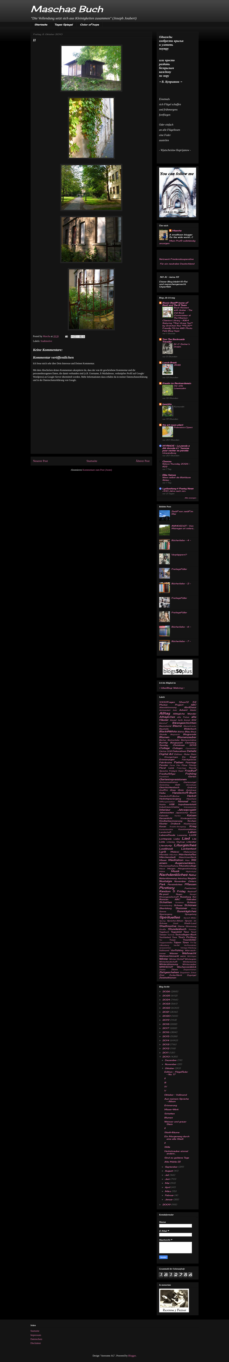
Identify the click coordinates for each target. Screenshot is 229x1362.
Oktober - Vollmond (175, 1094)
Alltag (164, 713)
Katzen (191, 815)
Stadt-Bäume (171, 1132)
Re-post (163, 894)
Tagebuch (164, 932)
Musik (175, 871)
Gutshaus (191, 790)
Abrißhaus (190, 707)
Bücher (162, 740)
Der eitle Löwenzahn (180, 387)
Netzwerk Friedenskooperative (176, 259)
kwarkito (167, 404)
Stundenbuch (177, 929)
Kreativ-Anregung (178, 827)
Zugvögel (191, 975)
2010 (166, 1056)
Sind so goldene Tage (176, 1157)
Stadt (175, 923)
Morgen (171, 868)
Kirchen (191, 821)
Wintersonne (189, 962)
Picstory (166, 888)
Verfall (176, 945)
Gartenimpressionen (172, 779)
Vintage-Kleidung (188, 948)
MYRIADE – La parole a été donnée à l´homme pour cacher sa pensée (176, 448)
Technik (170, 935)
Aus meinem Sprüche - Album (176, 1100)
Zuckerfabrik (175, 975)
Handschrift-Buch (184, 792)
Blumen (164, 737)
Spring (162, 921)
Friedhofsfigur (167, 773)
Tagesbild (176, 932)
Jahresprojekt (187, 809)
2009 (166, 1204)
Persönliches (175, 884)
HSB (171, 804)
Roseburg (185, 896)
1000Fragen (167, 702)
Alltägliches (167, 716)
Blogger (132, 1355)
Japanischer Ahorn (186, 813)
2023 (166, 1003)
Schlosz (191, 902)
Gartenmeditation (168, 782)
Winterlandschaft (168, 962)
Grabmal (191, 787)
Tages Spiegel (63, 24)
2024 (166, 999)
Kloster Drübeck (169, 823)
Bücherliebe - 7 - (181, 641)
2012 (166, 1048)
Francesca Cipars (183, 427)
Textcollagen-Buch (185, 934)
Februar (169, 1195)
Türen (185, 942)
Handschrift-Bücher (169, 796)
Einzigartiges (171, 757)
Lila (194, 838)
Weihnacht (189, 953)
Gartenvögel (189, 782)
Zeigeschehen (189, 970)
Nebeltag (182, 878)
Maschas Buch (67, 8)
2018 (166, 1024)
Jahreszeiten (166, 812)
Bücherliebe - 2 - (181, 583)
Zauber (162, 970)
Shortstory (165, 908)
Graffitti (163, 790)
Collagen (177, 748)
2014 (166, 1040)
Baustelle (164, 729)
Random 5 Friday (172, 891)
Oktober (170, 1068)
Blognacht (175, 734)
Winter (163, 958)
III (165, 1082)
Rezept (193, 894)
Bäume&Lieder (189, 726)
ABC (193, 704)
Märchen (173, 855)
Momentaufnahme (168, 866)
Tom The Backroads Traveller (173, 340)
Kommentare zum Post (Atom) (97, 470)
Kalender (163, 816)
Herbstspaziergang (170, 798)
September (171, 1166)
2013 (166, 1044)
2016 (166, 1032)
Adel (175, 710)
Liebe (176, 838)
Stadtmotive (46, 341)
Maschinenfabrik (187, 857)
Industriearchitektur (169, 807)
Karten (178, 816)
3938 (177, 365)
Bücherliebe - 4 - (181, 540)
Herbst (191, 795)
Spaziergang (165, 914)
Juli (167, 1175)
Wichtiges (191, 956)
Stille (167, 1147)
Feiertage (191, 762)
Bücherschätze (188, 740)
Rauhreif (191, 891)
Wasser (173, 953)
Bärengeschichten (184, 722)
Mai (167, 1183)
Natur (192, 874)
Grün (181, 790)
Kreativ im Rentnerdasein (176, 383)
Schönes (190, 905)
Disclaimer (36, 1343)
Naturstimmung (168, 878)
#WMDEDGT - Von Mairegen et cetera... (182, 527)
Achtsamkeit (164, 710)
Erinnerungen (167, 759)
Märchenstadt (167, 857)
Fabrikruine (165, 762)
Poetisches (190, 888)
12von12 (184, 702)
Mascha (176, 230)
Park (162, 884)
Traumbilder (189, 939)
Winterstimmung (168, 964)
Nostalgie (165, 881)
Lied (186, 838)
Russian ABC (169, 899)
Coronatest (191, 748)
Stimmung (190, 926)
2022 (166, 1008)
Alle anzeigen (190, 498)
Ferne (172, 765)
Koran (162, 826)
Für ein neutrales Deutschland (176, 263)
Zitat (161, 975)
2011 (165, 1052)
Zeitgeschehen (169, 972)
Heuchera (191, 799)
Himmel (183, 801)
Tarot (193, 932)
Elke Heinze (169, 475)
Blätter (180, 732)
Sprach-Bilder (189, 918)
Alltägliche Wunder (184, 713)
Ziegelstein (185, 973)
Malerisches (189, 852)
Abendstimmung (167, 707)
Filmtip (192, 765)
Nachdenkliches (173, 875)
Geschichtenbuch (169, 787)
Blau (187, 731)
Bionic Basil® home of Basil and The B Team (175, 303)
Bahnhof (163, 723)
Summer (192, 929)
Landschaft (165, 832)
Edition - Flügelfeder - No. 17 (176, 1073)
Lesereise (182, 835)
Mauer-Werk (171, 1109)
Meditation (175, 859)
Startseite (40, 24)
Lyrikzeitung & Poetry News (177, 488)
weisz (183, 956)
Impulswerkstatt (187, 804)
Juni (167, 1179)
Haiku (162, 793)
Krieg (192, 826)
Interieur (164, 809)
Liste (162, 841)
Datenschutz (36, 1339)
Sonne (162, 911)
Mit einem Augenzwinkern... (177, 861)
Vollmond (164, 950)
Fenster (163, 765)
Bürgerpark (176, 742)
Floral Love (166, 768)
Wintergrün (190, 959)
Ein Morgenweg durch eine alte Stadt (176, 1137)
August (169, 1171)
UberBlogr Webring (172, 688)
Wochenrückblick (186, 967)
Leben (192, 831)
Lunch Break (169, 362)
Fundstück (164, 777)
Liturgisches (185, 845)
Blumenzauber (186, 737)
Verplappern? (179, 554)
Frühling (190, 773)
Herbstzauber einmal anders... (176, 1152)
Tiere (174, 937)
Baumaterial (165, 726)
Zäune (174, 969)
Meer (187, 860)
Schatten (165, 902)
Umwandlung (169, 453)
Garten (192, 776)
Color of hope (89, 24)
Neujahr (191, 878)
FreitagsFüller (179, 569)
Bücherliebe (173, 740)
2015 (166, 1036)
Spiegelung (190, 914)
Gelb (177, 785)
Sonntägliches (186, 911)
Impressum (36, 1335)
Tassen (162, 934)
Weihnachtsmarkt (169, 956)
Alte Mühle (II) (172, 1161)
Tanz (186, 932)
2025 (166, 995)
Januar (169, 1199)
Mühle (162, 871)
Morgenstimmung (187, 868)
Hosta (162, 804)
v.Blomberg (164, 945)
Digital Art (166, 753)
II (164, 1078)
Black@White (168, 731)
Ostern (192, 881)
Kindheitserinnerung (170, 821)
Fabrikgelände (189, 759)
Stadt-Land (190, 923)
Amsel (173, 720)
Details (191, 751)
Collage (164, 748)
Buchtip (163, 742)
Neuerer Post (40, 460)
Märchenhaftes (187, 854)
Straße (162, 929)
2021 (166, 1012)
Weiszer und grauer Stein (175, 1122)
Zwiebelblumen (167, 977)
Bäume (177, 725)
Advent (183, 710)
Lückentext (188, 848)
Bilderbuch (190, 728)
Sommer (181, 908)
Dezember (171, 1060)
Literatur (191, 841)
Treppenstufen (165, 943)
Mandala (163, 854)
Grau (173, 790)
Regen (179, 894)
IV (165, 1086)
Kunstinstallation (187, 829)
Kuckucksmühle (166, 829)
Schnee (178, 905)
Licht (192, 834)
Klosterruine (190, 824)
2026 (166, 991)
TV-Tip (193, 943)
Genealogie (191, 785)
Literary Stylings (176, 842)
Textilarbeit (165, 937)
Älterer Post (142, 460)
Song (193, 908)
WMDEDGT (166, 967)
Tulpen (177, 942)
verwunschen (165, 948)
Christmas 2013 (184, 745)
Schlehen (179, 902)
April (168, 1187)
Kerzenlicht (165, 818)
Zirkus (193, 973)
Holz (193, 802)
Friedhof (190, 770)
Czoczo (166, 461)
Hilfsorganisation (167, 802)
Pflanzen (190, 884)
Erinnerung (170, 1105)
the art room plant (172, 425)
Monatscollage (187, 865)
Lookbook (166, 848)
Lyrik (162, 851)
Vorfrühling (177, 950)
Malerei (174, 851)
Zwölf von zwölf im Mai (182, 512)
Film (178, 765)
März (168, 1191)
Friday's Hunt (176, 771)
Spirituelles (169, 917)
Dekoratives (179, 751)
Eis (183, 757)
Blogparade (189, 734)
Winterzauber (189, 964)
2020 (166, 1016)
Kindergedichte (188, 818)
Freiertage (181, 768)
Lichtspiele (165, 838)
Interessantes (190, 807)
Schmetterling (165, 905)
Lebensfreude (167, 835)
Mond (162, 869)
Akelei (193, 710)
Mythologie (191, 871)
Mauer (163, 860)
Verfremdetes (190, 945)
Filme (184, 765)
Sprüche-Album (175, 921)
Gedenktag (164, 785)
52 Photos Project (177, 703)
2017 (166, 1028)
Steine (180, 926)
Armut (187, 720)
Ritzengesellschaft (169, 897)
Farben (178, 762)
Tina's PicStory (187, 937)
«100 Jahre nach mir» (174, 491)
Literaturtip (165, 845)
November (180, 881)
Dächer (162, 751)
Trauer (172, 940)
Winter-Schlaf (176, 959)
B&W (193, 720)
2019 (166, 1020)
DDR (169, 751)
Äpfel (180, 720)
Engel (193, 757)
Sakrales (191, 899)
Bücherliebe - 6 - (181, 626)
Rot (194, 897)
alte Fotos (183, 717)
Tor (160, 940)
